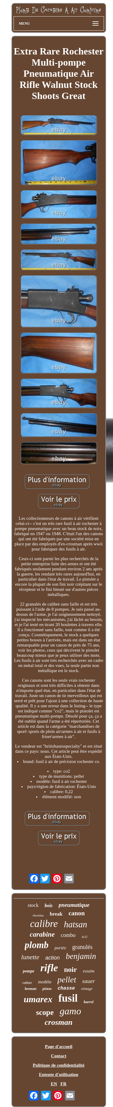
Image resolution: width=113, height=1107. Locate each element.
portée (60, 947)
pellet (67, 979)
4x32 (84, 936)
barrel (89, 1002)
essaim (88, 971)
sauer (88, 981)
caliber (27, 983)
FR (64, 1083)
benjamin (81, 956)
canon (76, 913)
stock (33, 905)
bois (49, 905)
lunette (30, 957)
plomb (37, 945)
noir (70, 969)
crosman (58, 1022)
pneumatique (74, 905)
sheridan (38, 915)
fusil (68, 998)
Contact (58, 1055)
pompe (28, 971)
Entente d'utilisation (58, 1074)
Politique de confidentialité (59, 1065)
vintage (87, 988)
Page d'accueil (58, 1046)
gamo (70, 1011)
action (52, 958)
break (56, 914)
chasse (66, 988)
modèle (44, 981)
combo (68, 935)
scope (45, 1012)
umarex (38, 999)
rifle (49, 967)
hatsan (75, 924)
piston (47, 989)
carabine (42, 934)
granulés (82, 947)
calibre (44, 923)
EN (54, 1083)
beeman (30, 989)
